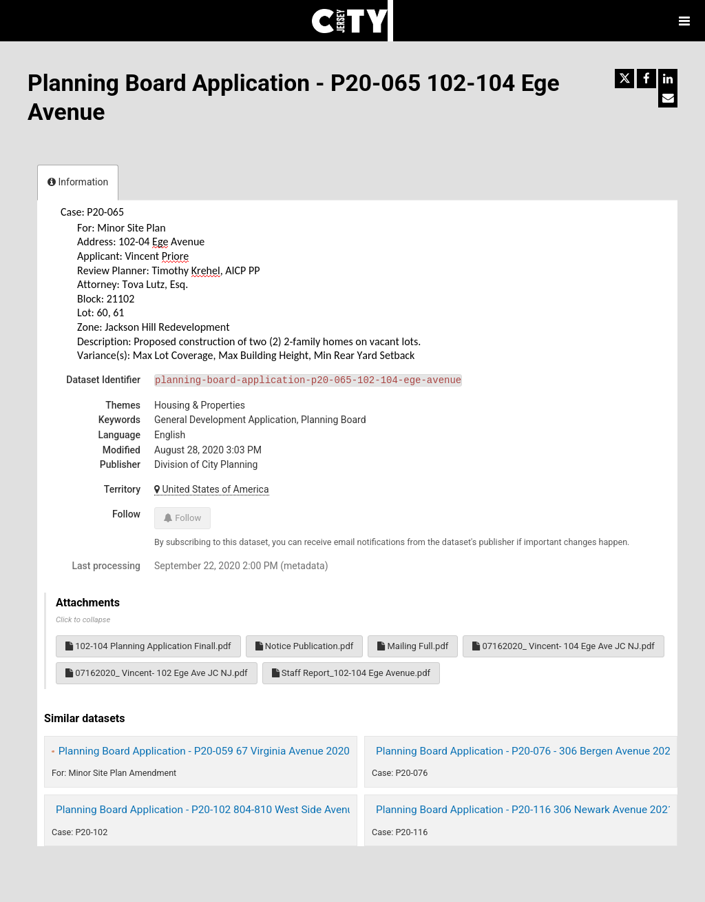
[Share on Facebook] (646, 78)
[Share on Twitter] (624, 78)
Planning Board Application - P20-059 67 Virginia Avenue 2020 (204, 751)
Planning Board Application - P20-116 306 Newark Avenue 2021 (524, 809)
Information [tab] (78, 181)
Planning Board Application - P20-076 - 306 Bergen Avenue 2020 (526, 751)
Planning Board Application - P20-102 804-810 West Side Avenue (207, 809)
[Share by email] (667, 97)
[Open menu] (684, 20)
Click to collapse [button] (83, 619)
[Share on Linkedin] (667, 78)
